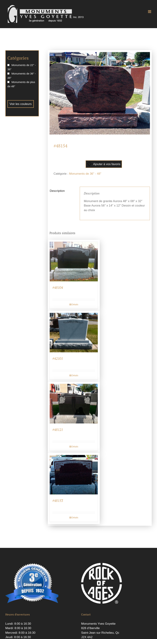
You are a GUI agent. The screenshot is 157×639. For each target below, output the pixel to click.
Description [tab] (57, 191)
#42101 (57, 358)
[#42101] (74, 332)
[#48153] (74, 475)
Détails (75, 304)
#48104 (57, 287)
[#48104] (74, 261)
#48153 (57, 500)
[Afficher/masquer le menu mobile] (150, 11)
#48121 (57, 429)
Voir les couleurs (21, 104)
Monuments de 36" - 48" (85, 173)
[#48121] (74, 403)
